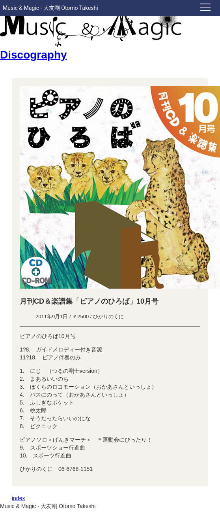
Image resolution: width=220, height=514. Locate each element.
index (18, 498)
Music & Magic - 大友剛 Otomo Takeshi (50, 8)
